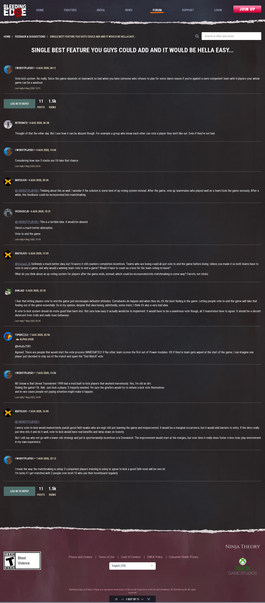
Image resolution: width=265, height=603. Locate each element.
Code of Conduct (131, 557)
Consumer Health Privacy (183, 557)
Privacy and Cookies (80, 557)
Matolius (21, 180)
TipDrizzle (21, 334)
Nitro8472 (21, 122)
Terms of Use (106, 557)
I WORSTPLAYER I (24, 68)
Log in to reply (19, 103)
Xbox (242, 566)
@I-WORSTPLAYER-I (27, 190)
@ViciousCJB (22, 264)
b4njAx (19, 290)
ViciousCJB (22, 211)
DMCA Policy (155, 557)
